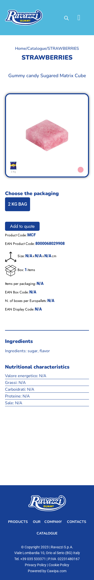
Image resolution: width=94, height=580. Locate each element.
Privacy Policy (35, 565)
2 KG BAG (17, 204)
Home (20, 48)
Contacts (76, 521)
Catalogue (36, 48)
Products (18, 521)
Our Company (47, 521)
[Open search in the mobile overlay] (66, 17)
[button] (79, 17)
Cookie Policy (59, 565)
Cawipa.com (56, 571)
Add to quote (22, 226)
